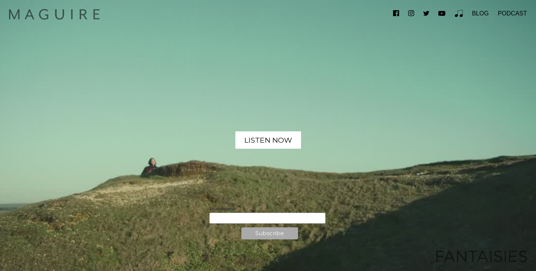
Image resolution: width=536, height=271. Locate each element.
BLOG (480, 13)
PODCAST (512, 13)
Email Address (224, 209)
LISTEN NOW (268, 140)
